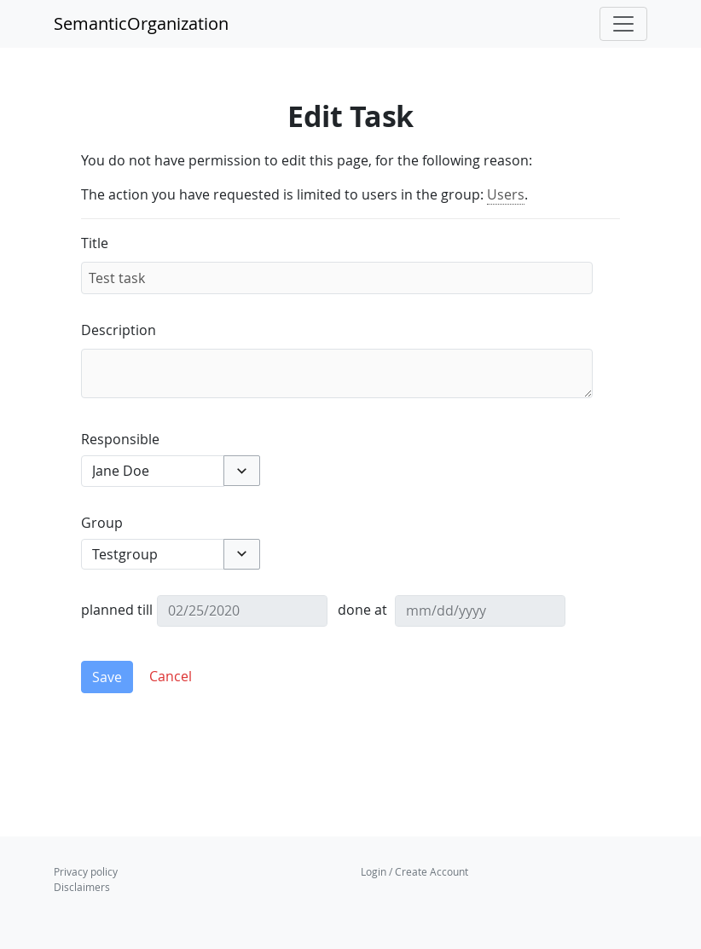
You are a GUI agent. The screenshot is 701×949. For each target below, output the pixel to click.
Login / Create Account (414, 871)
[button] (241, 470)
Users (505, 194)
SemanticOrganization (141, 23)
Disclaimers (82, 887)
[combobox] (152, 471)
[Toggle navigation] (623, 24)
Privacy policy (86, 871)
